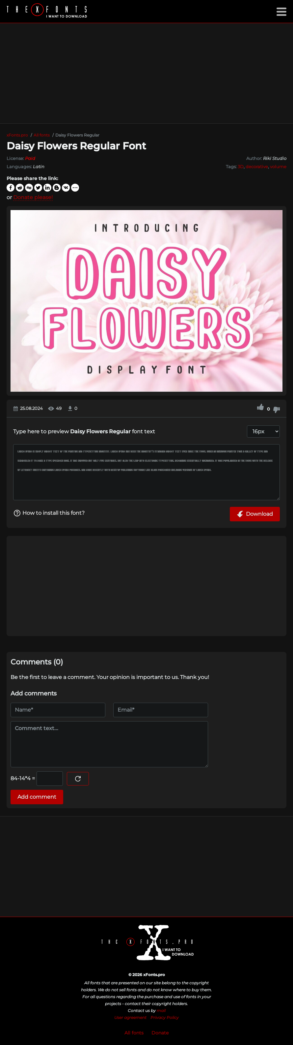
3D (241, 166)
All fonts (134, 1033)
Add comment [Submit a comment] (36, 797)
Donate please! (33, 197)
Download (255, 514)
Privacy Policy (164, 1017)
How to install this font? (49, 513)
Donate (160, 1033)
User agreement (130, 1017)
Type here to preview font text (84, 431)
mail (161, 1010)
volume (278, 166)
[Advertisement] (146, 73)
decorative (257, 166)
